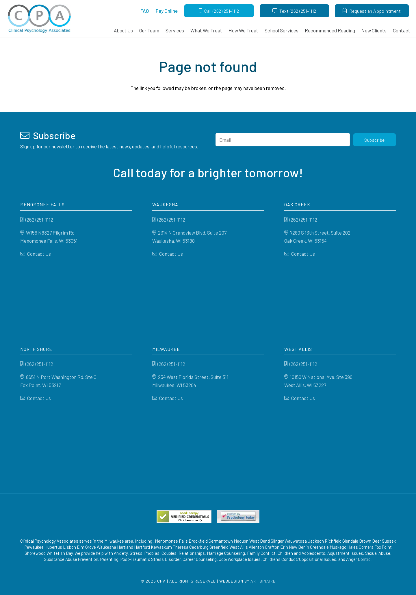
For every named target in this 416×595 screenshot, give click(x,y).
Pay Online (167, 11)
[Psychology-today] (238, 516)
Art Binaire (263, 581)
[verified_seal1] (184, 516)
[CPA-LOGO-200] (39, 18)
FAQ (144, 11)
